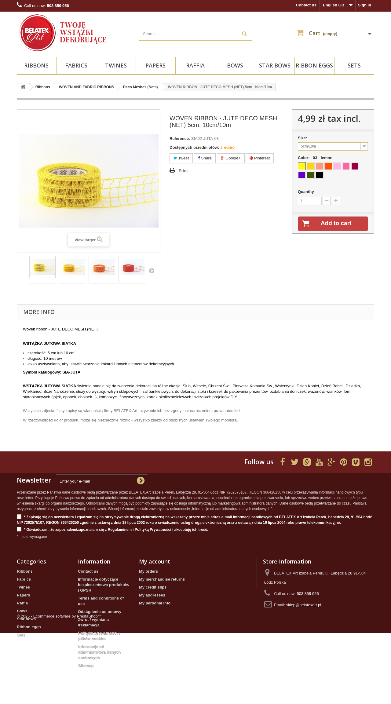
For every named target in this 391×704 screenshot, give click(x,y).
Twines (116, 65)
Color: (316, 157)
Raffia (195, 65)
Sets (354, 65)
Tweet (181, 158)
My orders (148, 571)
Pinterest (260, 158)
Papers (155, 65)
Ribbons (36, 65)
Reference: (180, 138)
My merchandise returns (162, 579)
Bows (235, 65)
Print (183, 170)
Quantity (306, 191)
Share (205, 158)
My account (154, 561)
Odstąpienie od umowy (99, 611)
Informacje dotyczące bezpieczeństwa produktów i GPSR (103, 585)
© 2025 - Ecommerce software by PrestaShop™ (59, 687)
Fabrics (76, 65)
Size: (303, 138)
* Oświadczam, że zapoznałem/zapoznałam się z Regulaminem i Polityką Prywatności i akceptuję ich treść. (112, 529)
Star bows (275, 65)
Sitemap (85, 665)
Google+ (231, 158)
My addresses (152, 595)
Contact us (306, 5)
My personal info (154, 603)
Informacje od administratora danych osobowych (99, 652)
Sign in (364, 5)
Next (151, 271)
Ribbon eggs (314, 65)
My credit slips (152, 587)
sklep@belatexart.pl (303, 605)
